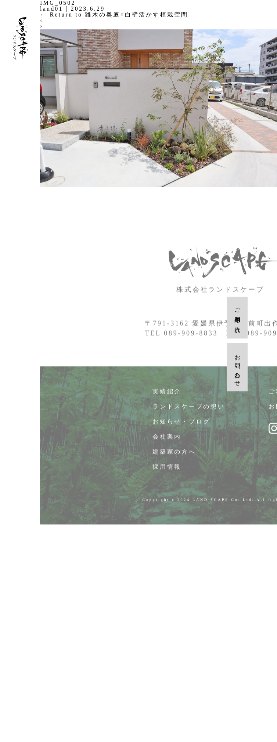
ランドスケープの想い (189, 408)
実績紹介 (167, 393)
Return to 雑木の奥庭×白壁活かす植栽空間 (114, 14)
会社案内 (167, 438)
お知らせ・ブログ (181, 423)
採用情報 (167, 469)
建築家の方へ (174, 453)
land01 (51, 9)
